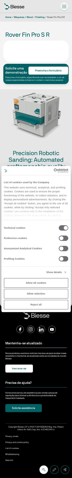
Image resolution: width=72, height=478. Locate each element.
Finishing (40, 17)
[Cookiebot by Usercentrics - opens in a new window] (53, 170)
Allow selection (36, 293)
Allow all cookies (36, 282)
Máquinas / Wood (23, 17)
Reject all (36, 304)
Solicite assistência (23, 408)
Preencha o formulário (48, 70)
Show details (54, 272)
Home (8, 17)
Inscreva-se (19, 368)
